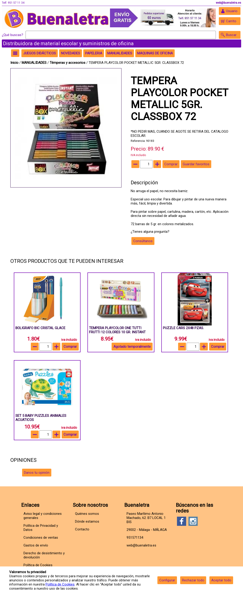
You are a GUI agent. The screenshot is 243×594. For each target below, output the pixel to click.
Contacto (82, 529)
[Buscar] (121, 35)
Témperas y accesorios (68, 63)
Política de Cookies (60, 584)
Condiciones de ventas (40, 537)
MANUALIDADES (34, 63)
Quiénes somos (87, 514)
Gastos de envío (35, 545)
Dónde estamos (87, 521)
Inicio (14, 63)
